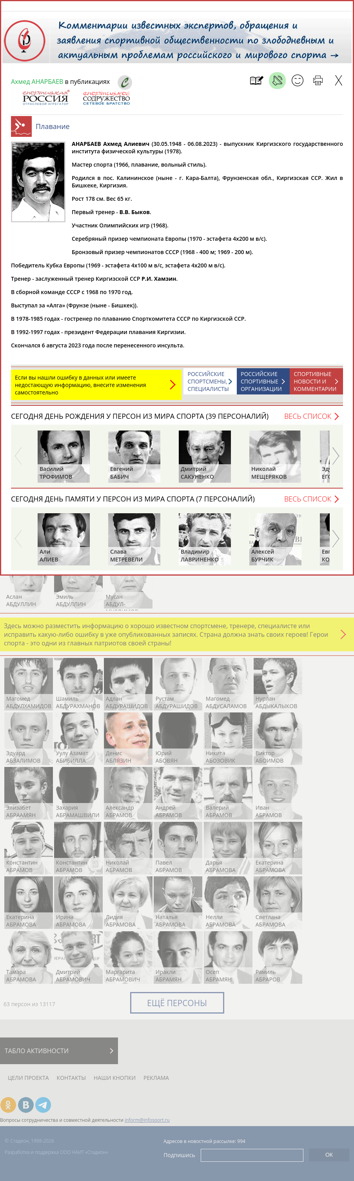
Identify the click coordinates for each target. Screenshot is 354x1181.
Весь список (307, 420)
